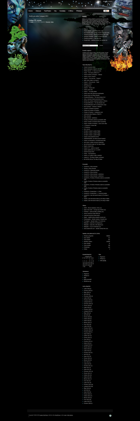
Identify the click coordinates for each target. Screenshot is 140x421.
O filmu (70, 11)
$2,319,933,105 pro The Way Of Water (93, 159)
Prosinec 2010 (87, 384)
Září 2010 (86, 390)
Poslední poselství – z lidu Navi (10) (92, 38)
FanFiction (47, 11)
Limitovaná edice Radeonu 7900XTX (92, 114)
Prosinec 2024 (87, 300)
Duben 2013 (87, 348)
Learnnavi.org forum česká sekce (92, 215)
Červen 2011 (87, 373)
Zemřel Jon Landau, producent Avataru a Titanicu (95, 101)
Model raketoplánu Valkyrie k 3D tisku (93, 69)
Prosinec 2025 (87, 290)
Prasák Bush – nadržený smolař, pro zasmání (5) (95, 40)
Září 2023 (86, 315)
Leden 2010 (87, 401)
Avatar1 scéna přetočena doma (91, 136)
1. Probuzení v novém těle (90, 125)
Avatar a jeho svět (88, 89)
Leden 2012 (87, 364)
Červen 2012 (87, 358)
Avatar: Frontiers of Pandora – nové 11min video (95, 123)
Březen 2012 (87, 360)
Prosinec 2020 (87, 332)
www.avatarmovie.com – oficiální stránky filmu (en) (96, 228)
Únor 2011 (86, 380)
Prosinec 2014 (87, 341)
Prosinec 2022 (87, 328)
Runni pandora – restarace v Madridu (93, 106)
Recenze (48, 22)
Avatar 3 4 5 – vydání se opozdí (91, 148)
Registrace (86, 273)
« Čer (84, 266)
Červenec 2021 (87, 330)
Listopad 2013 (87, 345)
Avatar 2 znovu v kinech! (90, 76)
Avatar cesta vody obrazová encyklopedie (94, 93)
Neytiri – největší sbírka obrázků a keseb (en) (94, 217)
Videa (52, 22)
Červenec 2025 (87, 296)
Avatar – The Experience (90, 153)
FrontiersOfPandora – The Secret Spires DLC (95, 97)
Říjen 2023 (86, 313)
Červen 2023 (87, 316)
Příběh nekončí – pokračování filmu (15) (93, 31)
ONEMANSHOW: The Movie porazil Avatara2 (94, 138)
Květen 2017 (87, 335)
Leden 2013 (87, 350)
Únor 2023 (86, 324)
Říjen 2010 (86, 388)
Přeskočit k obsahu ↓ (108, 1)
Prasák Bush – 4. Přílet (95, 191)
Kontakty (62, 11)
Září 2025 (86, 294)
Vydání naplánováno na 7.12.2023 (92, 150)
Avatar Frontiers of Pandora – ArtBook (93, 74)
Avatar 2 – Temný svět (89, 87)
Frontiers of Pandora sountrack (91, 108)
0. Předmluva (87, 127)
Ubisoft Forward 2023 (89, 151)
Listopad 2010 (87, 386)
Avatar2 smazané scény (89, 67)
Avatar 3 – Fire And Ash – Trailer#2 (92, 78)
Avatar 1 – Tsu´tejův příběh (90, 91)
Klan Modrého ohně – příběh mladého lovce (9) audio (96, 32)
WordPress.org (87, 281)
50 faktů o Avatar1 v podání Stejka (92, 133)
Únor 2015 (86, 339)
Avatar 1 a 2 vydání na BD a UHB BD (93, 155)
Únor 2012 (86, 362)
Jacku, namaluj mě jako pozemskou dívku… (94, 99)
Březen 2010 (87, 397)
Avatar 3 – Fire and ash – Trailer (91, 82)
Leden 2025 (87, 298)
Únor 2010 (86, 399)
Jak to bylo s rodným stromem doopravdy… (94, 142)
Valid (103, 260)
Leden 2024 (87, 307)
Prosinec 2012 (87, 352)
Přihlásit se (86, 275)
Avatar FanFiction (44, 415)
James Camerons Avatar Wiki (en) (92, 213)
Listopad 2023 (87, 311)
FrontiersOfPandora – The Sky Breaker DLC (94, 103)
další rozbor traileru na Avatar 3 (91, 80)
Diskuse (38, 11)
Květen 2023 (87, 318)
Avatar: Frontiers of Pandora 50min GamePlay (95, 121)
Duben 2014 (87, 343)
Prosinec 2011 (87, 365)
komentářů (88, 279)
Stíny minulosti (87, 116)
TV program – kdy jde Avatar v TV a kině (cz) (94, 221)
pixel (65, 415)
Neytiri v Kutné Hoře (88, 146)
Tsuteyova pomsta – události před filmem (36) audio (96, 34)
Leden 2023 (87, 326)
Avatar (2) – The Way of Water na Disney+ (94, 157)
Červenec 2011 (87, 371)
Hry (55, 11)
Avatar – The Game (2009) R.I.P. (91, 72)
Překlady (79, 11)
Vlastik (31, 22)
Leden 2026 (87, 288)
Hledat (99, 1)
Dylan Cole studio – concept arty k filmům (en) (95, 209)
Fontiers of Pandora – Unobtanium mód (93, 112)
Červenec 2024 (87, 303)
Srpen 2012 (86, 356)
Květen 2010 (87, 395)
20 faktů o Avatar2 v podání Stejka (92, 131)
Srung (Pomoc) (87, 86)
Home (30, 11)
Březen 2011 (87, 379)
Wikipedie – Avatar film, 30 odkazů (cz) (93, 223)
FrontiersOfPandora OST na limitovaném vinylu (95, 104)
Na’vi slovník (87, 129)
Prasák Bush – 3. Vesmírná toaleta (98, 193)
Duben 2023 (87, 320)
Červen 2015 (87, 337)
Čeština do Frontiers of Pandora (91, 110)
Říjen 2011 (86, 367)
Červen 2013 (87, 347)
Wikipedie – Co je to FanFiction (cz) (92, 226)
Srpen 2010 (86, 392)
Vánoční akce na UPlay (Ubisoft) (91, 95)
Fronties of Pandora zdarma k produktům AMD (95, 119)
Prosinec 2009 (87, 403)
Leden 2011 (87, 382)
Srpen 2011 (86, 369)
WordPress (57, 415)
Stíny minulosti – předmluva (90, 118)
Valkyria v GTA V (88, 84)
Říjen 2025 (86, 292)
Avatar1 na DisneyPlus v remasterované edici (95, 140)
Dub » (90, 266)
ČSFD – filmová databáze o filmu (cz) (93, 208)
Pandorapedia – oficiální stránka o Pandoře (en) (95, 219)
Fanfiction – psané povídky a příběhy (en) (94, 211)
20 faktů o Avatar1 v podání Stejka (92, 134)
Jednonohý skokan (94, 170)
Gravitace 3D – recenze (34, 20)
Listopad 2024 (87, 301)
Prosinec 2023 (87, 309)
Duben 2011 (87, 377)
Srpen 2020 (86, 333)
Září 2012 (86, 354)
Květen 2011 (87, 375)
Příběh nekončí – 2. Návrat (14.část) (92, 71)
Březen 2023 (87, 322)
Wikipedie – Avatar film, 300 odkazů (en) (93, 224)
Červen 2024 (87, 305)
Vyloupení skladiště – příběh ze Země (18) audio (95, 36)
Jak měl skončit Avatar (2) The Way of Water (94, 144)
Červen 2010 (87, 394)
